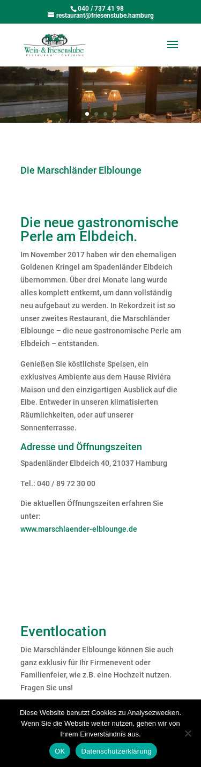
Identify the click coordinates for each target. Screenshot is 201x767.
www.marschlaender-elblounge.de (78, 529)
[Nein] (187, 733)
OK (60, 751)
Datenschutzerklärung (116, 751)
